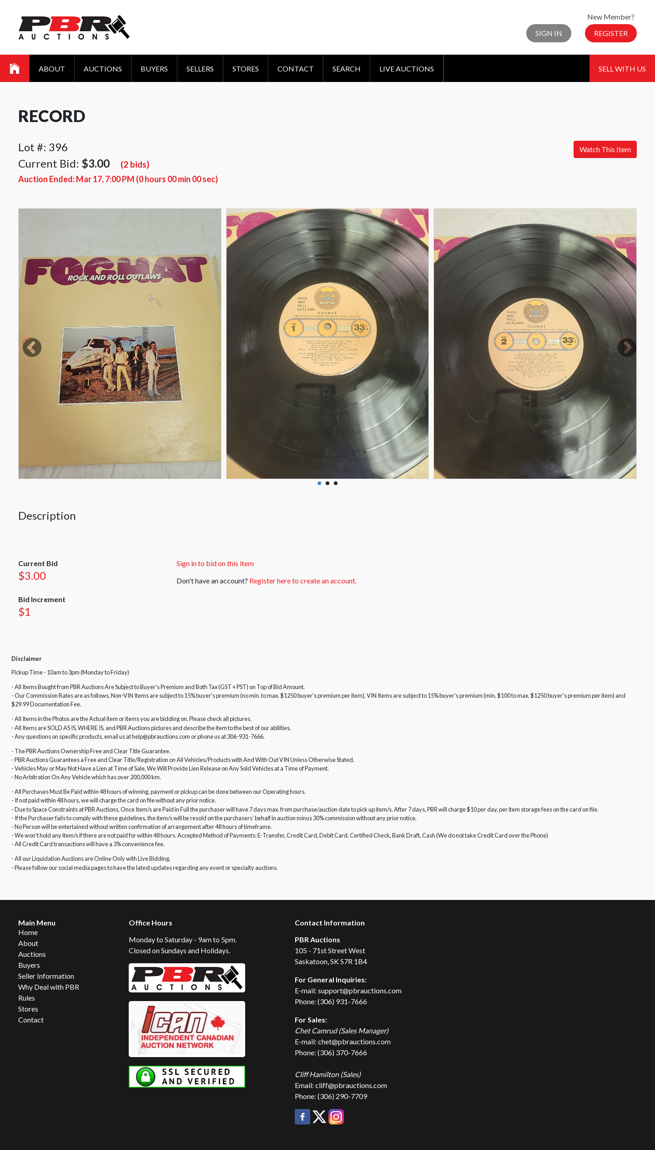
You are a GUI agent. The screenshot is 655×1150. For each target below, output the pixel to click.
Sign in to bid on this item (215, 563)
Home (28, 932)
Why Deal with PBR (48, 986)
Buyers (154, 68)
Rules (26, 997)
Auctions (103, 68)
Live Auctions (406, 68)
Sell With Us (622, 68)
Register (611, 33)
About (52, 68)
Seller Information (46, 975)
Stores (245, 68)
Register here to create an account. (303, 580)
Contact (295, 68)
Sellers (200, 68)
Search (347, 68)
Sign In (548, 33)
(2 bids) (135, 164)
